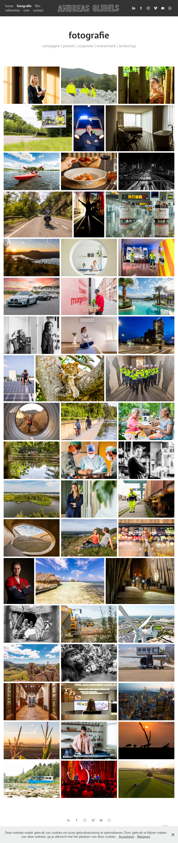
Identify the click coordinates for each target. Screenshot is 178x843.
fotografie (24, 6)
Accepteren (126, 837)
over (26, 10)
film (37, 6)
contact (38, 10)
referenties (12, 10)
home (9, 6)
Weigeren (143, 837)
